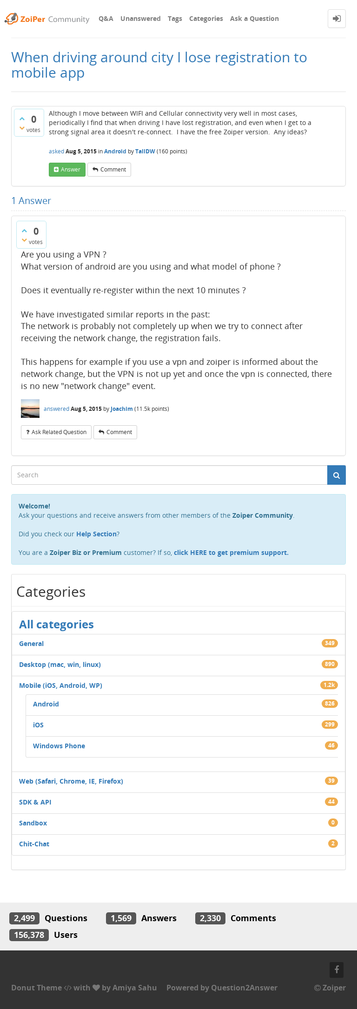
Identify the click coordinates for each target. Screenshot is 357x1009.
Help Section (96, 533)
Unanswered (140, 18)
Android (115, 151)
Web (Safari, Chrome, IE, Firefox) (71, 781)
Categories (206, 18)
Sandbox (33, 822)
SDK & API (35, 802)
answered (56, 409)
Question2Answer (244, 988)
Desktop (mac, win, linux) (60, 664)
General (31, 643)
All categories (56, 624)
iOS (38, 724)
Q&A (106, 18)
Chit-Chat (34, 843)
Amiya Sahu (134, 988)
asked (56, 151)
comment (113, 169)
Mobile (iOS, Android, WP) (60, 685)
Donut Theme (36, 988)
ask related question (59, 432)
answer (70, 169)
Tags (175, 18)
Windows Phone (59, 745)
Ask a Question (254, 18)
